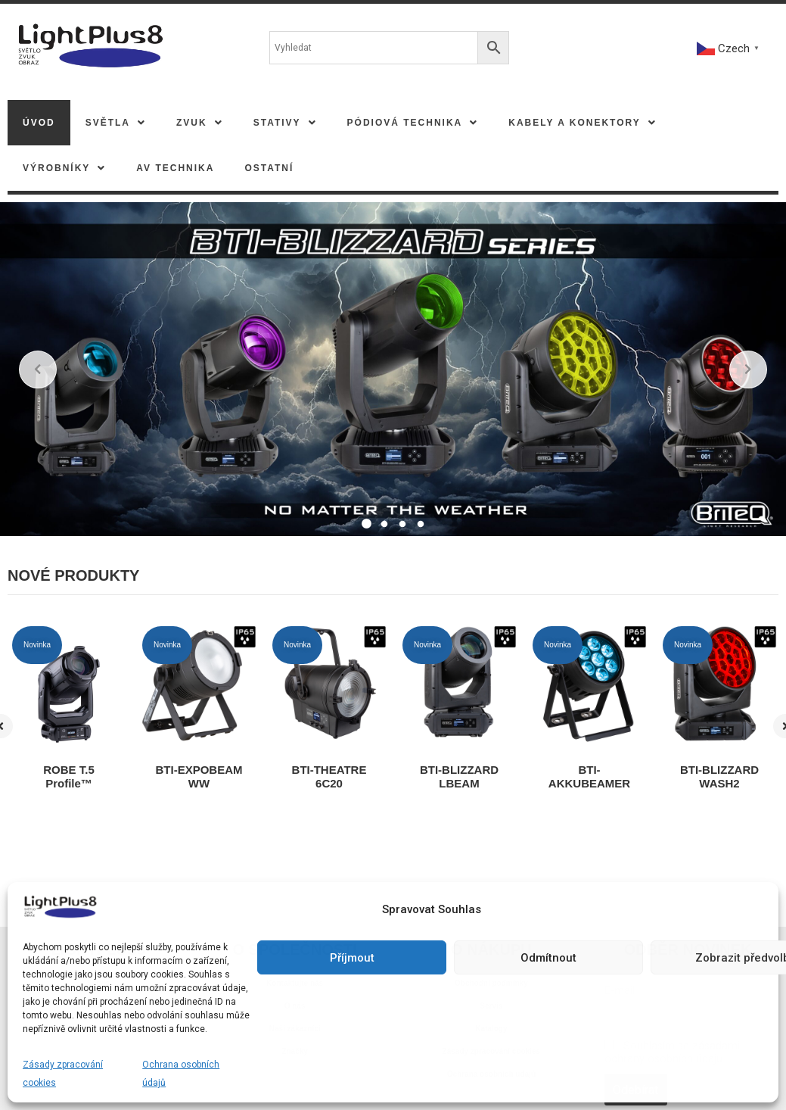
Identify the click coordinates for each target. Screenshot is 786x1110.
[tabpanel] (393, 369)
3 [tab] (402, 524)
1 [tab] (366, 524)
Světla (115, 122)
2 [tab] (384, 524)
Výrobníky (64, 168)
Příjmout (352, 958)
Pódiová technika (413, 122)
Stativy (285, 122)
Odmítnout (548, 958)
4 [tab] (420, 524)
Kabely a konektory (582, 122)
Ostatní (269, 168)
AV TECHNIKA (175, 168)
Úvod (39, 122)
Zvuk (199, 122)
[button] (115, 122)
